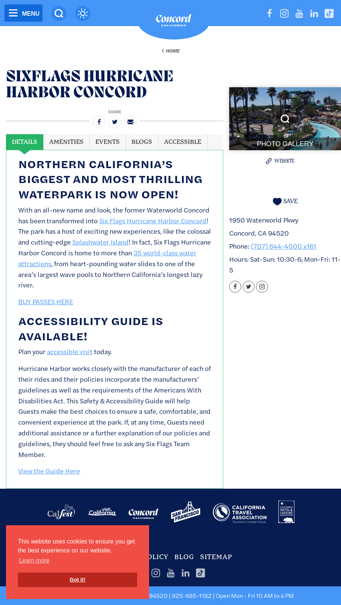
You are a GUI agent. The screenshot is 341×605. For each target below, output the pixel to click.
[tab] (24, 142)
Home (173, 50)
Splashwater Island (100, 241)
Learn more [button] (34, 560)
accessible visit (69, 351)
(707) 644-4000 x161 (283, 245)
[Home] (173, 22)
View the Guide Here (49, 470)
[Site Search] (58, 13)
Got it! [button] (77, 580)
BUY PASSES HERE (45, 301)
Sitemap (216, 557)
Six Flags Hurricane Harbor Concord (152, 220)
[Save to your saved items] (285, 201)
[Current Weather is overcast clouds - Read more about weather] (82, 13)
